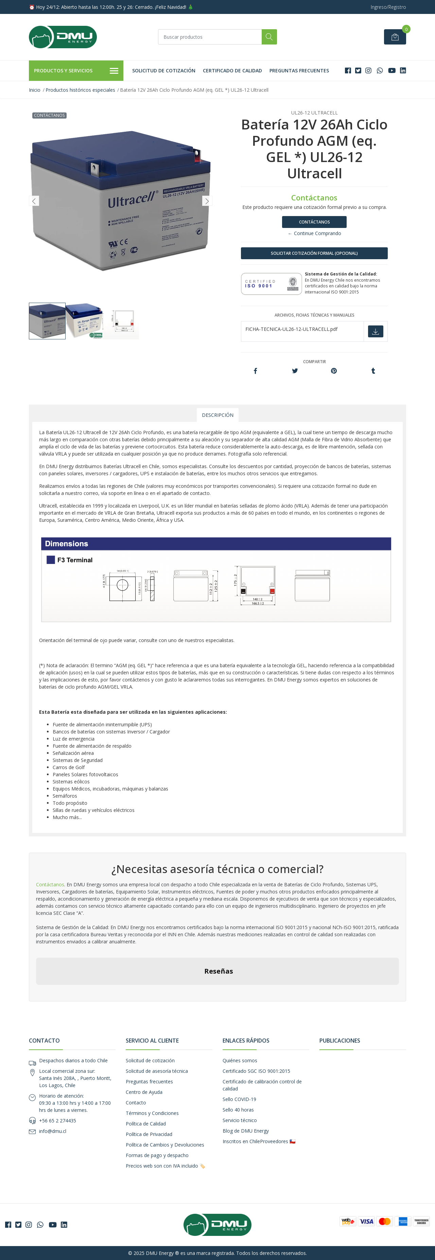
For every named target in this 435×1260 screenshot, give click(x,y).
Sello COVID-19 (239, 1099)
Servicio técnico (240, 1120)
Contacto (136, 1102)
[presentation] (34, 201)
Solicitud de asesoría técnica (157, 1071)
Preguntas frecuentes (299, 70)
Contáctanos (314, 222)
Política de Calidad (146, 1123)
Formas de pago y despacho (157, 1155)
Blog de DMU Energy (246, 1131)
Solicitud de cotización (163, 70)
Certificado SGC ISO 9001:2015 (256, 1071)
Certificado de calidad (232, 70)
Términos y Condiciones (152, 1113)
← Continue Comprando (314, 233)
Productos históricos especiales (80, 90)
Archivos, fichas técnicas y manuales (314, 315)
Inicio (34, 90)
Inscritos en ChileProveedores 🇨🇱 (259, 1141)
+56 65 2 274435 (57, 1120)
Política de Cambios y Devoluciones (165, 1144)
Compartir (314, 362)
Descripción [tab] (217, 415)
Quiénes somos (240, 1060)
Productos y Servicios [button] (76, 71)
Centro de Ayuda (144, 1092)
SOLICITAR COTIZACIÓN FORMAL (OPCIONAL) (314, 253)
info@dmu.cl (52, 1131)
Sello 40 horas (238, 1109)
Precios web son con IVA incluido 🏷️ (165, 1166)
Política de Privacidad (149, 1134)
